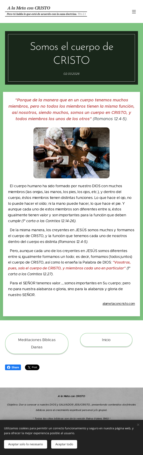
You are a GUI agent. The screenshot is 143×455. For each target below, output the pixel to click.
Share (13, 367)
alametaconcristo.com (119, 304)
